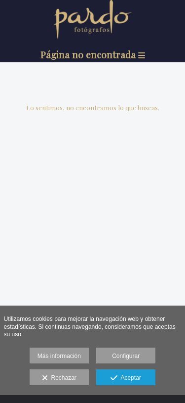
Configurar (126, 356)
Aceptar (126, 378)
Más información (59, 356)
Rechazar (59, 378)
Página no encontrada (92, 54)
